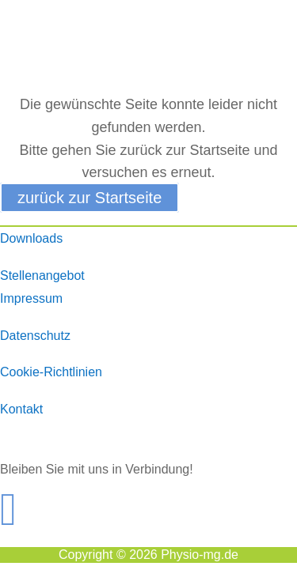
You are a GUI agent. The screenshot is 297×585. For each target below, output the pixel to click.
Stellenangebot (42, 275)
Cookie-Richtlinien (51, 372)
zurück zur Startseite (89, 197)
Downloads (31, 238)
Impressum (31, 298)
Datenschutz (35, 335)
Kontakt (21, 409)
